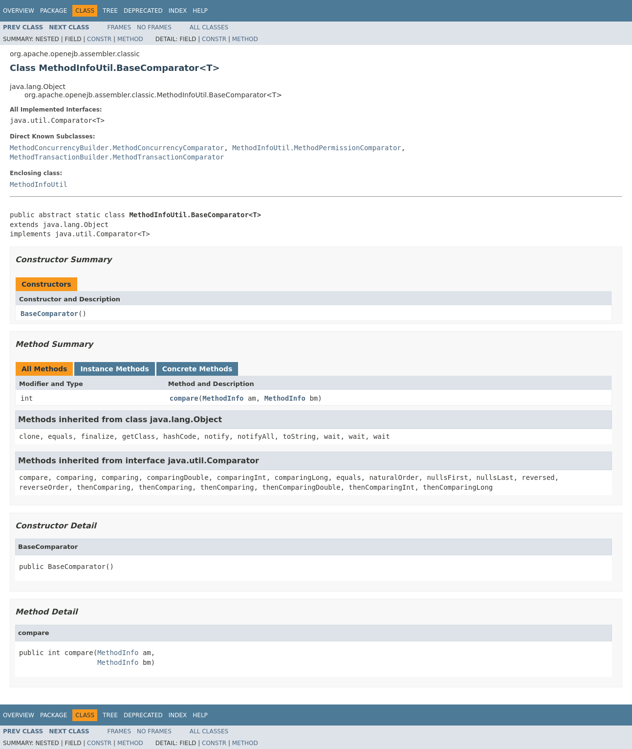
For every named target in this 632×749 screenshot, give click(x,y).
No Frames (154, 27)
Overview (18, 10)
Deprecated (143, 10)
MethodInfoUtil (38, 184)
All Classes (209, 27)
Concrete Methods (197, 369)
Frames (119, 27)
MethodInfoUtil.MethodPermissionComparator (316, 148)
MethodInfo (222, 398)
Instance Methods (114, 369)
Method (130, 39)
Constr (99, 39)
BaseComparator (49, 314)
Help (200, 10)
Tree (110, 10)
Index (178, 10)
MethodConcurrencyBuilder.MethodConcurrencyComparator (117, 148)
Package (53, 10)
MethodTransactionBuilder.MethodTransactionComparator (117, 157)
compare (184, 398)
